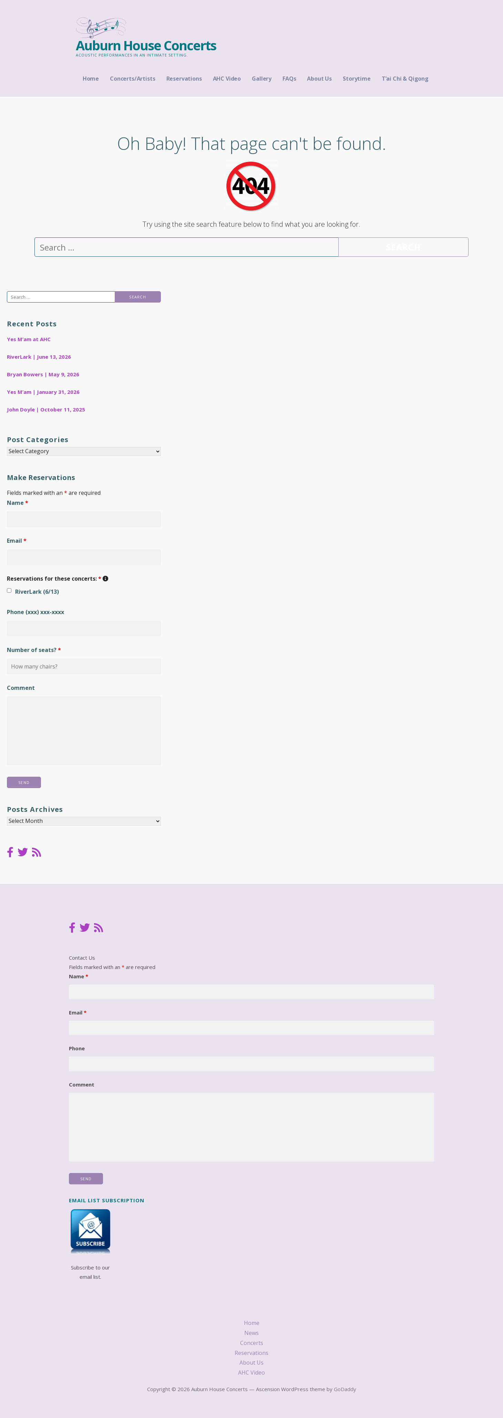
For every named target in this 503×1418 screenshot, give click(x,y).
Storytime (357, 78)
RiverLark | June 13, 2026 (39, 356)
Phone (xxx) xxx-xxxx (35, 612)
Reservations (184, 78)
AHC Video (227, 78)
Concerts (251, 1343)
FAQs (289, 78)
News (251, 1333)
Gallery (261, 78)
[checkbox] (9, 590)
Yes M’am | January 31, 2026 (43, 391)
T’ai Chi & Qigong (405, 78)
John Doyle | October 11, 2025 (46, 409)
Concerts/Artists (132, 78)
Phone (77, 1048)
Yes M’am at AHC (29, 339)
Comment (21, 688)
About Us (319, 78)
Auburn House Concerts (146, 45)
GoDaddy (345, 1389)
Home (91, 78)
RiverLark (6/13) (37, 591)
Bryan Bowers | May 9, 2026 (43, 374)
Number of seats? (34, 650)
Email (17, 540)
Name (17, 503)
